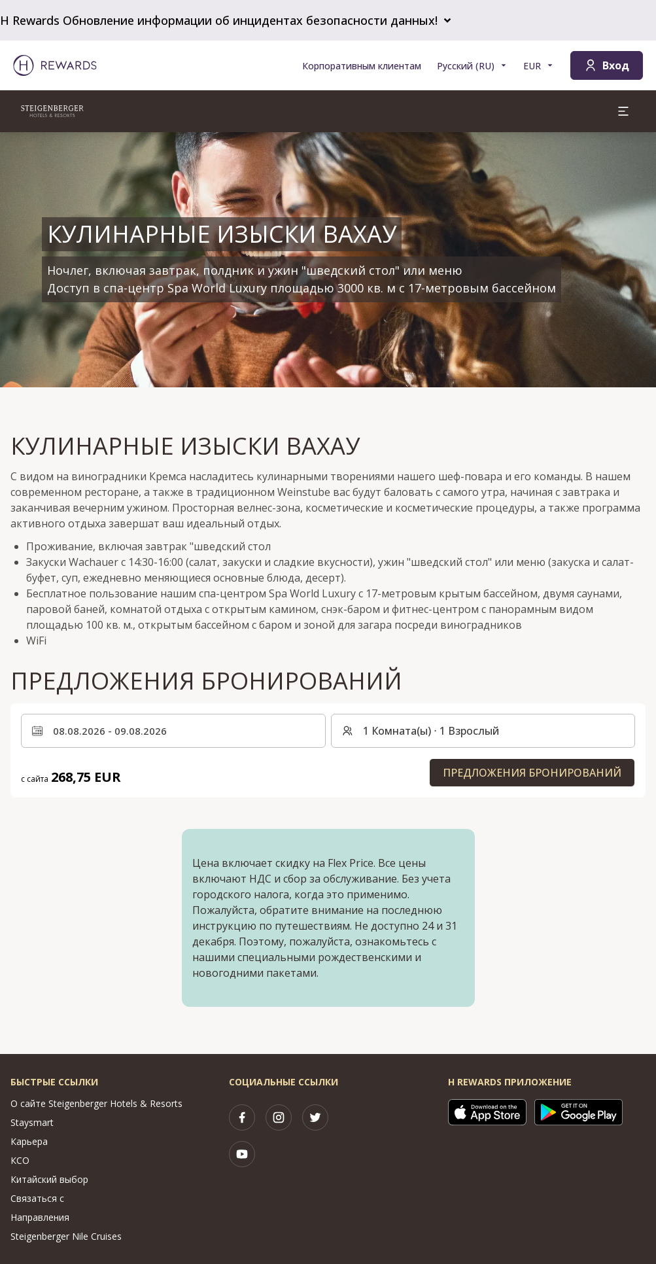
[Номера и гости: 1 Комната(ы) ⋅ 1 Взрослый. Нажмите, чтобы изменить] (483, 731)
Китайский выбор (49, 1179)
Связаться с (37, 1198)
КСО (19, 1160)
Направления (39, 1217)
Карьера (29, 1141)
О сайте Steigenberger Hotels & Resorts (96, 1103)
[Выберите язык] (472, 66)
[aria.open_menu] (623, 111)
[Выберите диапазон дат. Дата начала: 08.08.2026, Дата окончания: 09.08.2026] (173, 731)
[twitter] (315, 1117)
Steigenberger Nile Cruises (66, 1236)
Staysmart (32, 1122)
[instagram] (279, 1117)
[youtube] (242, 1154)
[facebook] (242, 1117)
